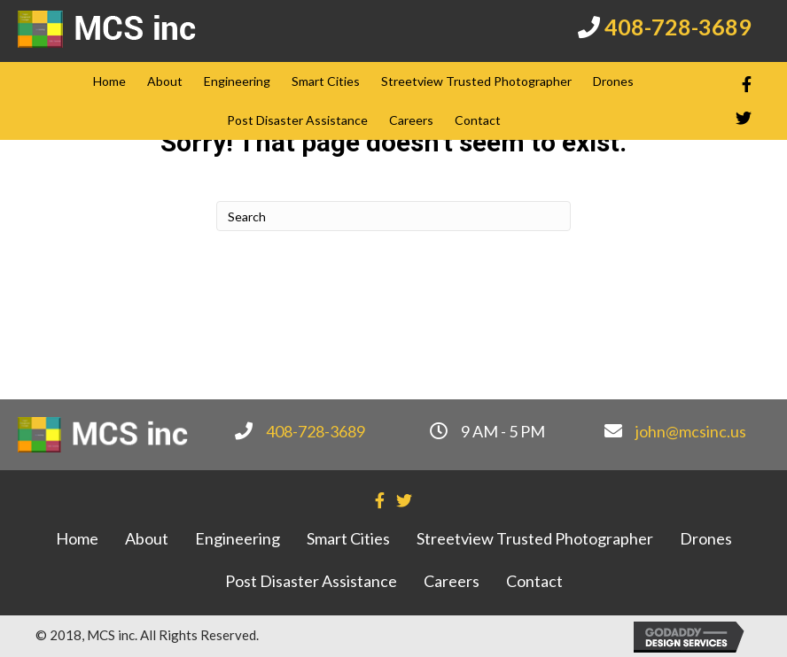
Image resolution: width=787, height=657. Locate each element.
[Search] (393, 216)
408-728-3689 (678, 26)
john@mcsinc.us (690, 431)
